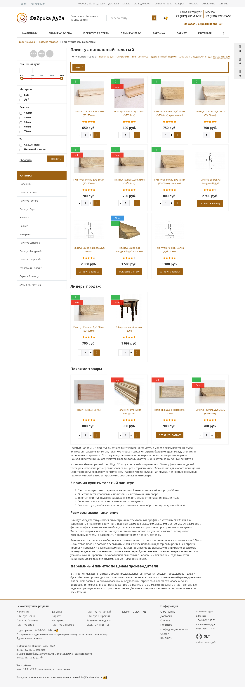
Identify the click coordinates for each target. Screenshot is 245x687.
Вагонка (159, 33)
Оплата (126, 3)
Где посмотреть (163, 3)
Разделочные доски (31, 268)
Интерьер (205, 33)
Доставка (113, 3)
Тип (22, 139)
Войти (23, 3)
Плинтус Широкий (30, 259)
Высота (24, 107)
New (41, 53)
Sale (33, 53)
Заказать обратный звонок (203, 24)
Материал (26, 89)
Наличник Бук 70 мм (89, 409)
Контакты (223, 3)
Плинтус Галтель (96, 33)
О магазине (208, 3)
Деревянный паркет (164, 56)
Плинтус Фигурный (30, 251)
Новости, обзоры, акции (91, 3)
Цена (78, 67)
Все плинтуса (139, 56)
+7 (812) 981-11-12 (188, 16)
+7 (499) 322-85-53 (218, 16)
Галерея (179, 3)
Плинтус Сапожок (30, 242)
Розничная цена (30, 64)
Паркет (181, 33)
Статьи (164, 633)
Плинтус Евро (131, 33)
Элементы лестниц (30, 284)
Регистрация (37, 3)
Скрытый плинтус (30, 276)
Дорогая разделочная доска (197, 56)
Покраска (193, 3)
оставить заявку (210, 203)
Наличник (29, 33)
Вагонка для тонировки (114, 56)
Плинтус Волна (60, 33)
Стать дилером (142, 3)
